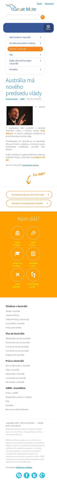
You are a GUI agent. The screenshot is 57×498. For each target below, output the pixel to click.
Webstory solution (24, 467)
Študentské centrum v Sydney (19, 397)
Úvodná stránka (12, 99)
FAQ (25, 54)
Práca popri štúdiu (13, 327)
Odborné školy (12, 319)
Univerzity (24, 319)
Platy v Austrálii (12, 369)
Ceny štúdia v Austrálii (15, 323)
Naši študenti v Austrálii (25, 37)
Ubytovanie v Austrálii (15, 374)
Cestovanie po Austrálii (16, 378)
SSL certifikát (34, 484)
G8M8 (22, 99)
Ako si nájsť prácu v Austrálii (18, 365)
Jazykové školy (12, 315)
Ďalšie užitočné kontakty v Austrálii (25, 62)
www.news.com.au (31, 165)
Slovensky (49, 3)
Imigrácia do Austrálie (15, 355)
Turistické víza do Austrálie (17, 350)
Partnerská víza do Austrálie (18, 342)
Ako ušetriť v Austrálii (15, 382)
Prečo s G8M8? (12, 393)
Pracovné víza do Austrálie (17, 346)
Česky (39, 3)
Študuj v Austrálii (13, 311)
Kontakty (25, 69)
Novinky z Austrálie (25, 48)
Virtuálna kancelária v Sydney (25, 43)
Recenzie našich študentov (17, 409)
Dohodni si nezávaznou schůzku (30, 203)
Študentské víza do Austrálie (18, 338)
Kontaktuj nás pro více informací (30, 194)
